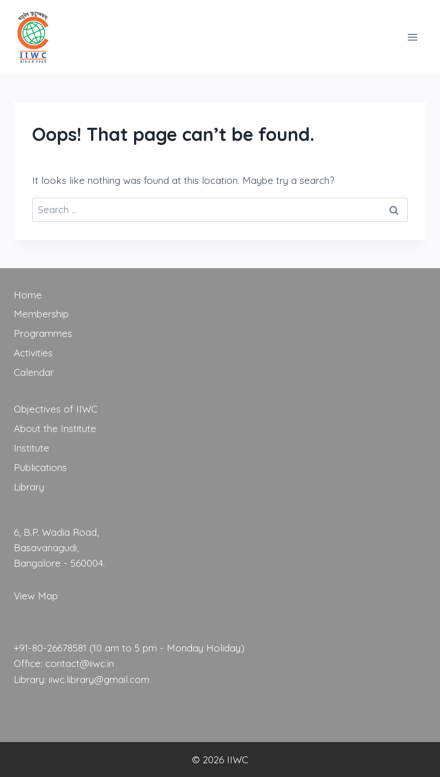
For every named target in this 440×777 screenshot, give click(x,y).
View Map (36, 596)
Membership (41, 314)
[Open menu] (412, 37)
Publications (40, 467)
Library (29, 487)
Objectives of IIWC (55, 409)
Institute (31, 448)
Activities (33, 353)
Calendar (34, 372)
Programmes (43, 333)
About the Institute (55, 428)
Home (28, 295)
